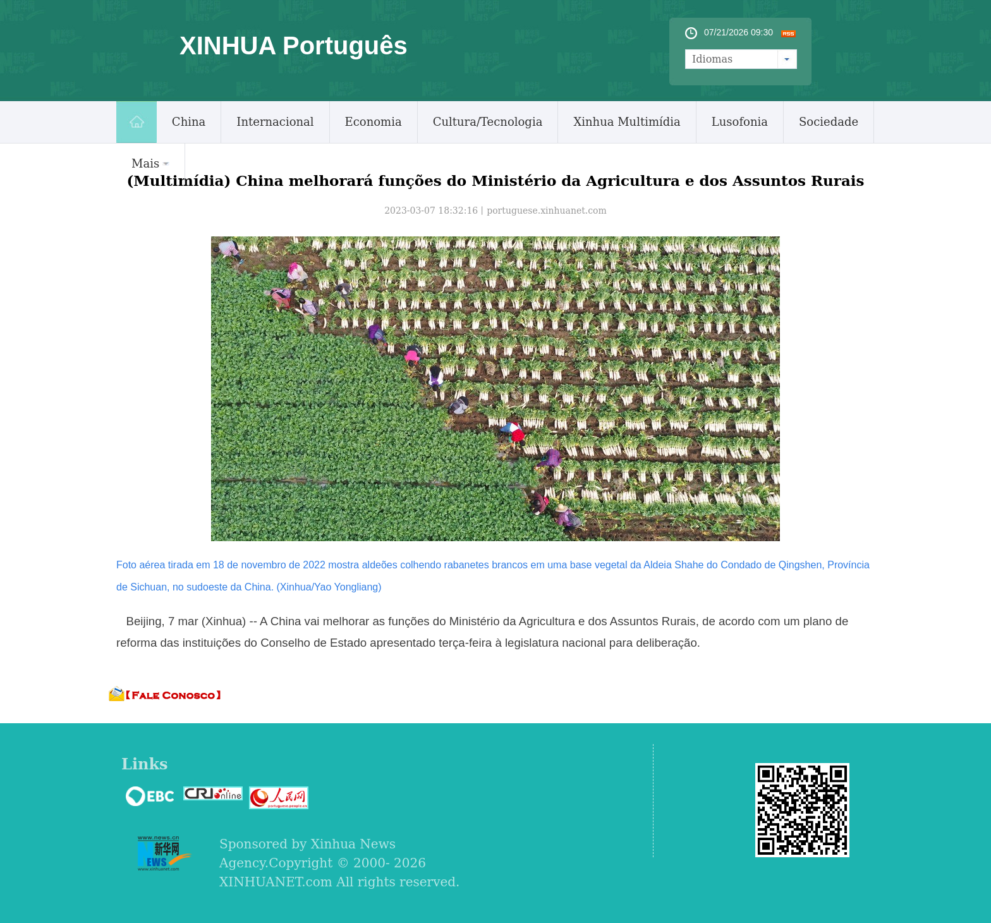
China (188, 121)
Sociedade (828, 121)
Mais (150, 163)
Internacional (274, 121)
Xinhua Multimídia (626, 121)
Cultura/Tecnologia (488, 121)
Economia (373, 121)
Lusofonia (740, 121)
